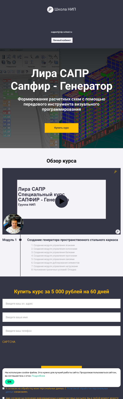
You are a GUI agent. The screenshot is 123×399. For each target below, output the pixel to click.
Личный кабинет (62, 40)
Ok (10, 381)
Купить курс (61, 127)
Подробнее (38, 375)
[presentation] (26, 352)
